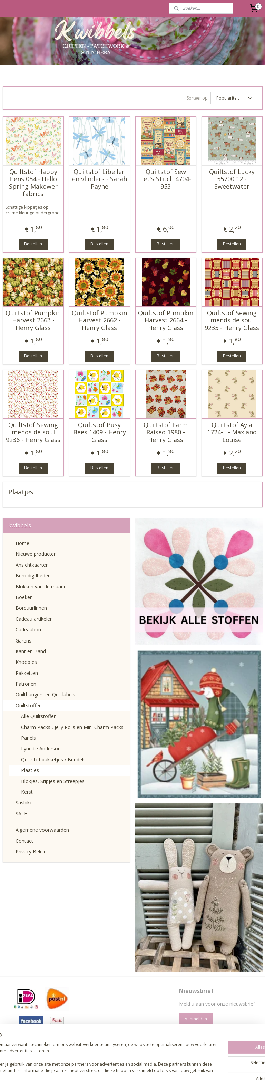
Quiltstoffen (29, 705)
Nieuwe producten (36, 554)
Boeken (24, 597)
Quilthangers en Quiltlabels (45, 694)
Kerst (27, 792)
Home (22, 543)
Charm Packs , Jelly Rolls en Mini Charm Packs (72, 727)
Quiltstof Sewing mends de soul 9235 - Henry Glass (232, 320)
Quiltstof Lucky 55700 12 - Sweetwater (232, 179)
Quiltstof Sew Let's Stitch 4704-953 (165, 179)
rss (116, 1076)
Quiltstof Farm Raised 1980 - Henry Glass (166, 432)
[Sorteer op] (234, 98)
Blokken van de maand (41, 586)
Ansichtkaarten (32, 565)
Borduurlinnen (31, 608)
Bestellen (33, 244)
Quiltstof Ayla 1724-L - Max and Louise (232, 432)
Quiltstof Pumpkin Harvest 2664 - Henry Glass (165, 320)
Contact (24, 841)
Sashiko (24, 802)
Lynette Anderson (41, 748)
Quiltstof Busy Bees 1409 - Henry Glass (99, 432)
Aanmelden (196, 1019)
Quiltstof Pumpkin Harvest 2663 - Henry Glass (33, 320)
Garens (23, 640)
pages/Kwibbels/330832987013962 (132, 1044)
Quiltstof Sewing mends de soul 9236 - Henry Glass (33, 432)
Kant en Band (31, 651)
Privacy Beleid (31, 851)
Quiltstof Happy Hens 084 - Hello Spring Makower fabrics (33, 182)
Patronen (26, 683)
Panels (28, 737)
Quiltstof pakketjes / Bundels (53, 759)
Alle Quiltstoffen (39, 716)
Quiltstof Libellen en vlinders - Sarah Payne (99, 179)
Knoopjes (26, 662)
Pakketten (27, 673)
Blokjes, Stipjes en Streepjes (53, 781)
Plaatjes (30, 770)
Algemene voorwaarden (42, 829)
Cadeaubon (28, 629)
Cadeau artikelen (34, 619)
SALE (21, 813)
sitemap (101, 1076)
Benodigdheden (33, 575)
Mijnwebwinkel (203, 1076)
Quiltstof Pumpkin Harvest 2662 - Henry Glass (99, 320)
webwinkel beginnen (142, 1076)
